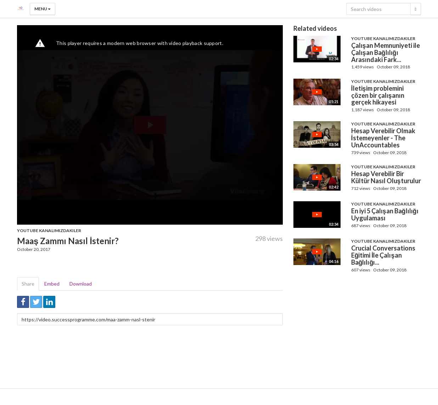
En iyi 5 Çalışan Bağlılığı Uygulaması (385, 214)
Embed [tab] (52, 284)
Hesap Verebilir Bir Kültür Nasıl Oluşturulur (386, 177)
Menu (42, 8)
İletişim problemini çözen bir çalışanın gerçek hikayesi (377, 95)
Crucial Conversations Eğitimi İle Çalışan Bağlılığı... (383, 255)
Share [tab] (28, 284)
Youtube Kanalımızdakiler (49, 230)
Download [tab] (80, 284)
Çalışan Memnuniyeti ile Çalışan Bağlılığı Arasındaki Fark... (385, 52)
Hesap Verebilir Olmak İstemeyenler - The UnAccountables (383, 138)
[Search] (415, 9)
